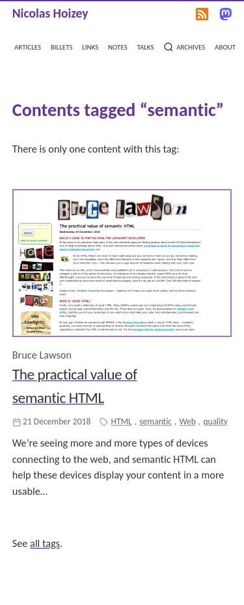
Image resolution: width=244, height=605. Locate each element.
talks (145, 46)
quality (215, 421)
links (90, 46)
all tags (45, 543)
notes (118, 46)
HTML (121, 421)
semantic (155, 421)
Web (187, 421)
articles (27, 46)
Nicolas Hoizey (50, 13)
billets (62, 46)
